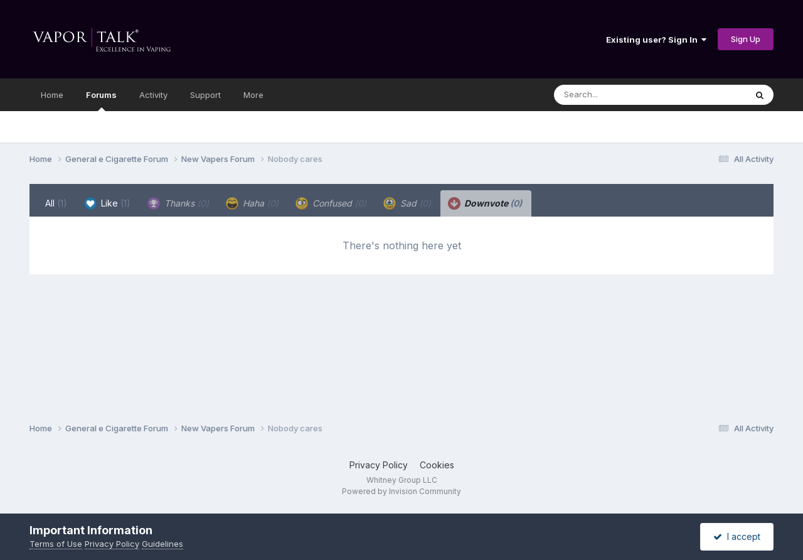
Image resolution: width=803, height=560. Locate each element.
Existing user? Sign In (656, 40)
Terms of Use (55, 544)
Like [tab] (107, 203)
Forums (101, 100)
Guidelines (162, 544)
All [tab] (56, 203)
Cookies (437, 465)
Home (52, 95)
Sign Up (745, 39)
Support (205, 95)
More (253, 95)
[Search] (616, 95)
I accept (736, 536)
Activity (153, 95)
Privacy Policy (378, 465)
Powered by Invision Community (401, 491)
